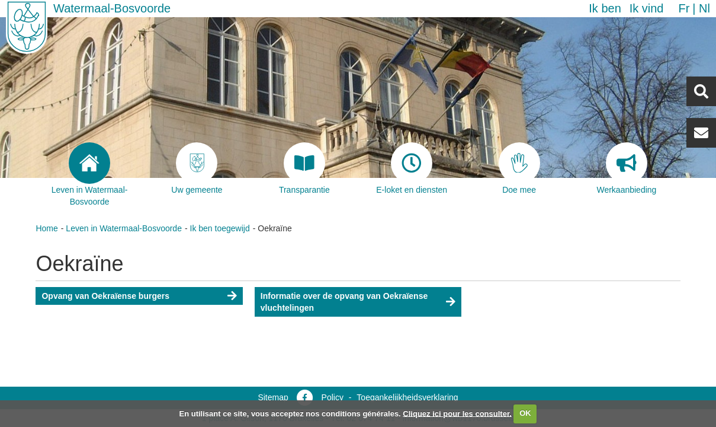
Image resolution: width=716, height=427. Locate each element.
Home (46, 228)
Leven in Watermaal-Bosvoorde (124, 228)
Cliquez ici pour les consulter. (457, 413)
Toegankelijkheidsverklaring (407, 397)
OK (525, 413)
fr (683, 8)
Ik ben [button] (605, 8)
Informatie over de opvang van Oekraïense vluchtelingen (344, 302)
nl (704, 8)
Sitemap (273, 397)
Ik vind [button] (647, 8)
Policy (332, 397)
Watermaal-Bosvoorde (112, 8)
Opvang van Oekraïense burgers (105, 296)
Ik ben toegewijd (220, 228)
